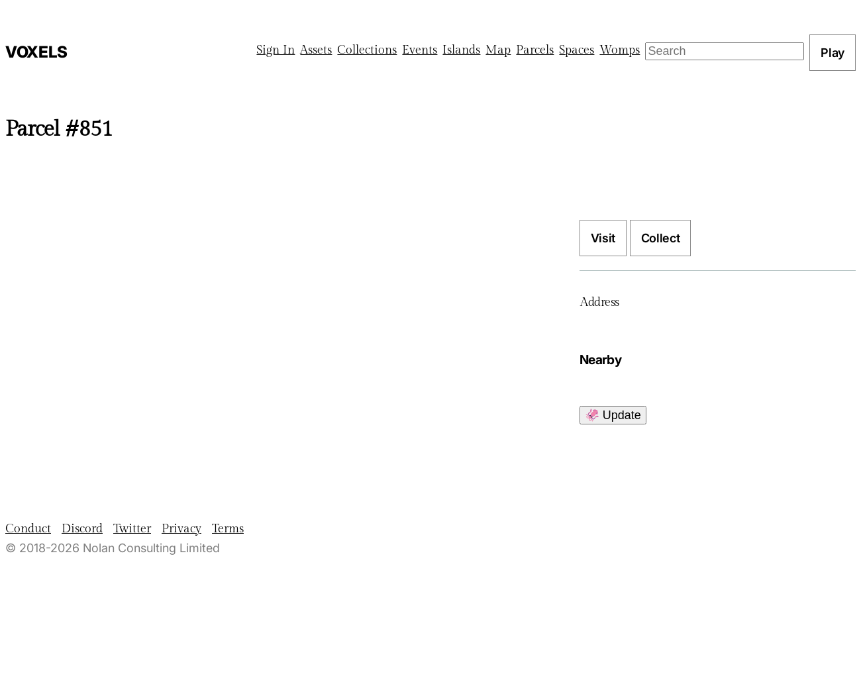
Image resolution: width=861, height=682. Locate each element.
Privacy (181, 529)
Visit (603, 238)
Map (498, 50)
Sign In (275, 50)
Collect (660, 238)
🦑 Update (613, 415)
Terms (228, 529)
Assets (316, 50)
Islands (461, 50)
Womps (619, 50)
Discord (82, 529)
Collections (367, 50)
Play (832, 53)
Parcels (535, 50)
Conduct (28, 529)
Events (419, 50)
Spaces (576, 50)
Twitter (132, 529)
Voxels (36, 52)
